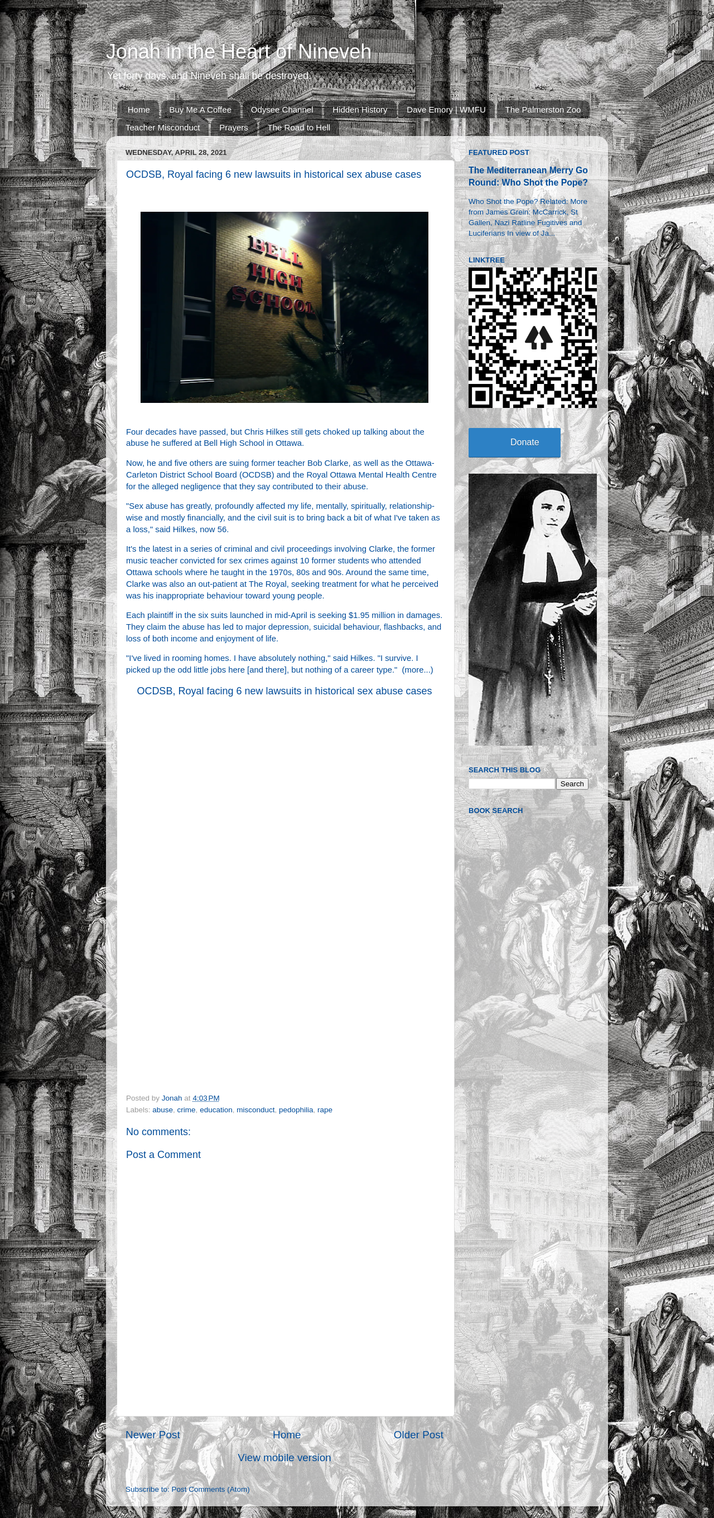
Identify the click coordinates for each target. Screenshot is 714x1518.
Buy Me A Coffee (200, 109)
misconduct (255, 1110)
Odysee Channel (282, 109)
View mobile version (284, 1457)
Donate (524, 442)
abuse (162, 1110)
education (216, 1110)
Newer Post (153, 1435)
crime (186, 1110)
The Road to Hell (299, 127)
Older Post (418, 1435)
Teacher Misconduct (163, 127)
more (414, 669)
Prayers (233, 127)
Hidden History (359, 109)
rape (324, 1110)
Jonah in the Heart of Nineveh (239, 51)
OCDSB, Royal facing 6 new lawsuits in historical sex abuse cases (284, 691)
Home (139, 109)
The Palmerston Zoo (543, 109)
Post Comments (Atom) (211, 1489)
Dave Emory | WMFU (446, 109)
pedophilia (296, 1110)
